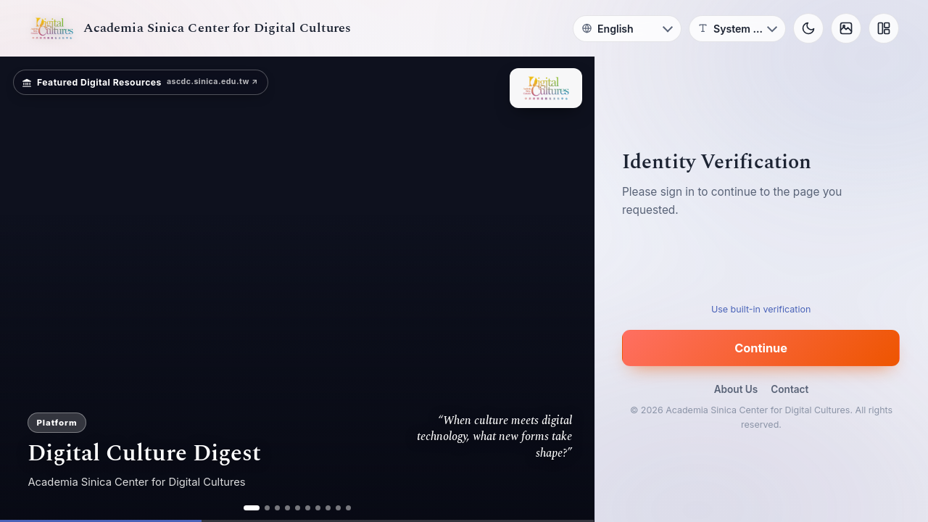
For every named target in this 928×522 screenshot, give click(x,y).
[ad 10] (348, 507)
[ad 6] (307, 507)
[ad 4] (287, 507)
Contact (789, 389)
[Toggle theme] (808, 28)
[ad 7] (317, 507)
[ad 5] (297, 507)
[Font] (737, 28)
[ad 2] (267, 507)
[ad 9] (338, 507)
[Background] (846, 28)
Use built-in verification (761, 309)
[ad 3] (277, 507)
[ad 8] (328, 507)
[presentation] (761, 264)
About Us (736, 389)
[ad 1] (252, 507)
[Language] (627, 28)
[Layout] (884, 28)
